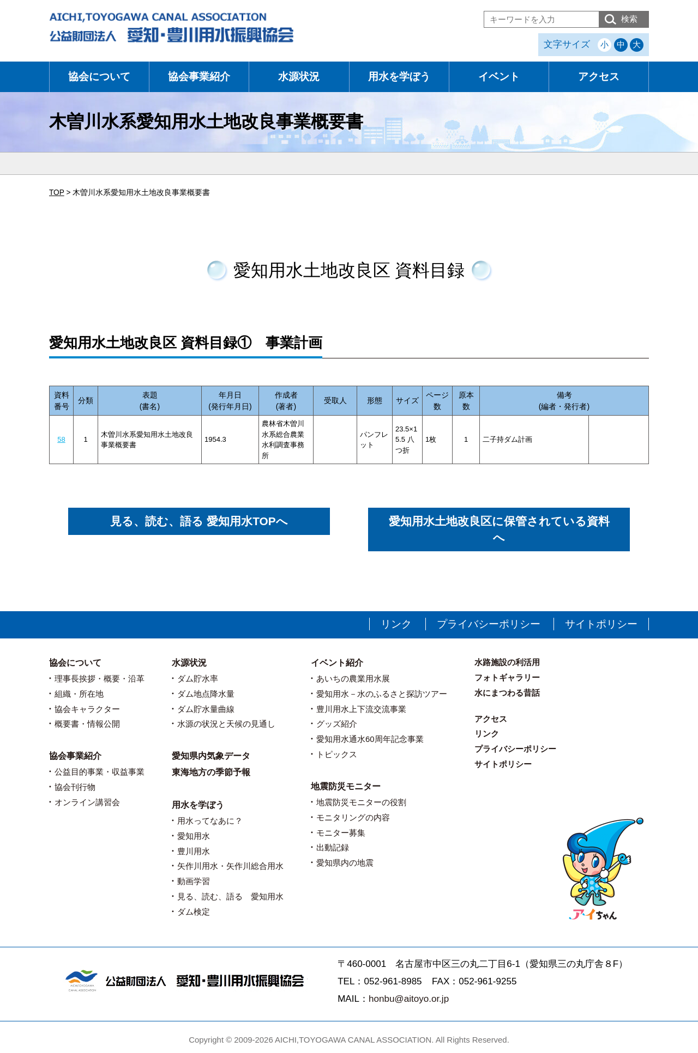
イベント (499, 76)
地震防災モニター (346, 786)
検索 (629, 18)
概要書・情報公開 (87, 723)
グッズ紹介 (336, 723)
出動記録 (332, 847)
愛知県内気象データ (211, 755)
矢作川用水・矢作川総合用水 (230, 866)
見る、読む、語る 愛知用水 (230, 896)
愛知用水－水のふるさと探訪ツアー (381, 693)
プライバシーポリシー (488, 624)
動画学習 (193, 881)
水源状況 (299, 76)
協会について (99, 76)
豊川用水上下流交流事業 (361, 709)
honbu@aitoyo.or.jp (409, 999)
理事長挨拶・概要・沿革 (100, 678)
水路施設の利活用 (507, 662)
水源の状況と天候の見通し (226, 723)
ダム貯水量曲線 (205, 709)
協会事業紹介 (199, 76)
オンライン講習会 (87, 802)
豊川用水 (193, 851)
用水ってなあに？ (210, 820)
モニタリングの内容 (353, 817)
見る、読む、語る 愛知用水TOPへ (198, 521)
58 (61, 439)
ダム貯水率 (197, 678)
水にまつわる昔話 (507, 692)
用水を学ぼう (399, 76)
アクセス (598, 76)
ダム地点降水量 (205, 693)
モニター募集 (340, 832)
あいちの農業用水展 (353, 678)
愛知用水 (193, 836)
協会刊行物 (75, 787)
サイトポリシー (601, 624)
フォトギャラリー (507, 677)
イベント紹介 (337, 662)
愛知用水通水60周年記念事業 (370, 739)
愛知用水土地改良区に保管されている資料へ (499, 529)
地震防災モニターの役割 (361, 802)
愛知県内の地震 (345, 862)
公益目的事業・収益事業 (100, 771)
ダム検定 (193, 911)
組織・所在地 (79, 693)
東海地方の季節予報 (211, 772)
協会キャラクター (87, 709)
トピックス (336, 754)
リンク (396, 624)
